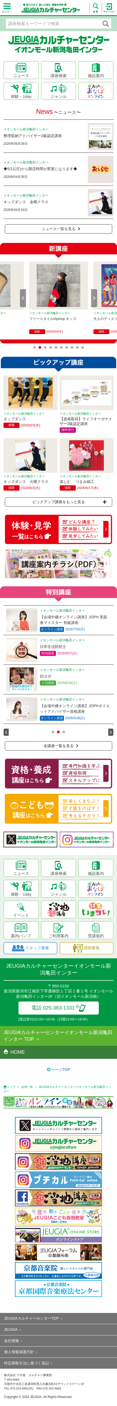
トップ (11, 1086)
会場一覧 (27, 1086)
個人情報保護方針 (19, 1352)
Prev (23, 298)
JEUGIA (11, 1329)
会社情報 (11, 1341)
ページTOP (60, 1069)
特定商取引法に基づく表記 (26, 1363)
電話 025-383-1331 (58, 1008)
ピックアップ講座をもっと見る (69, 502)
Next (94, 298)
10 (82, 347)
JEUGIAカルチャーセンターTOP (31, 1318)
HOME (14, 1052)
